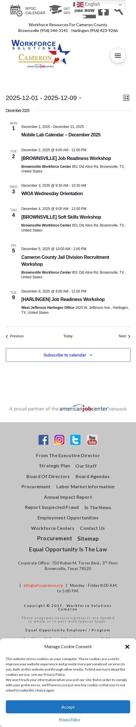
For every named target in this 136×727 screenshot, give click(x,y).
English (88, 4)
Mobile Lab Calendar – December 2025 (61, 134)
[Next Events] (124, 336)
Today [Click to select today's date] (68, 336)
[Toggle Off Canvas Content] (117, 55)
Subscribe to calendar (65, 355)
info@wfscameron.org (43, 585)
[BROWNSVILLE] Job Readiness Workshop (66, 158)
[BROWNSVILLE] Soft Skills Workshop (61, 217)
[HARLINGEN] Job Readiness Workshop (63, 299)
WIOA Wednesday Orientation (52, 193)
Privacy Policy (69, 719)
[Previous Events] (15, 336)
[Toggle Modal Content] (118, 9)
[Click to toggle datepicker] (44, 98)
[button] (127, 647)
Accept (68, 707)
